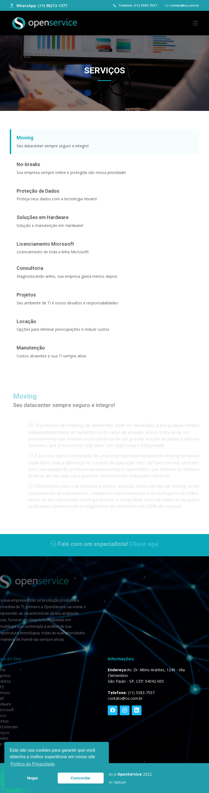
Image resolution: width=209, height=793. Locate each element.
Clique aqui (137, 544)
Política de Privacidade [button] (32, 764)
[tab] (104, 144)
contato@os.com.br (184, 5)
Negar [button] (32, 778)
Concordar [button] (81, 778)
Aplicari (120, 782)
